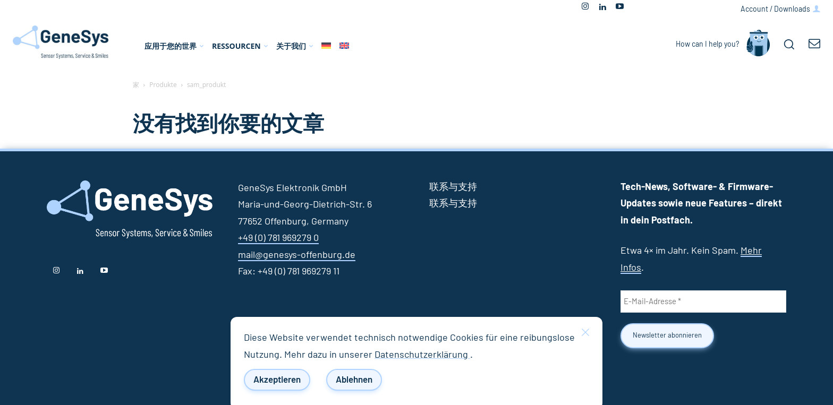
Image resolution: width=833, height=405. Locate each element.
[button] (789, 44)
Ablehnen (354, 379)
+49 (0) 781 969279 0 (278, 238)
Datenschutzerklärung (422, 355)
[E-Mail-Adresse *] (703, 301)
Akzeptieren (277, 379)
